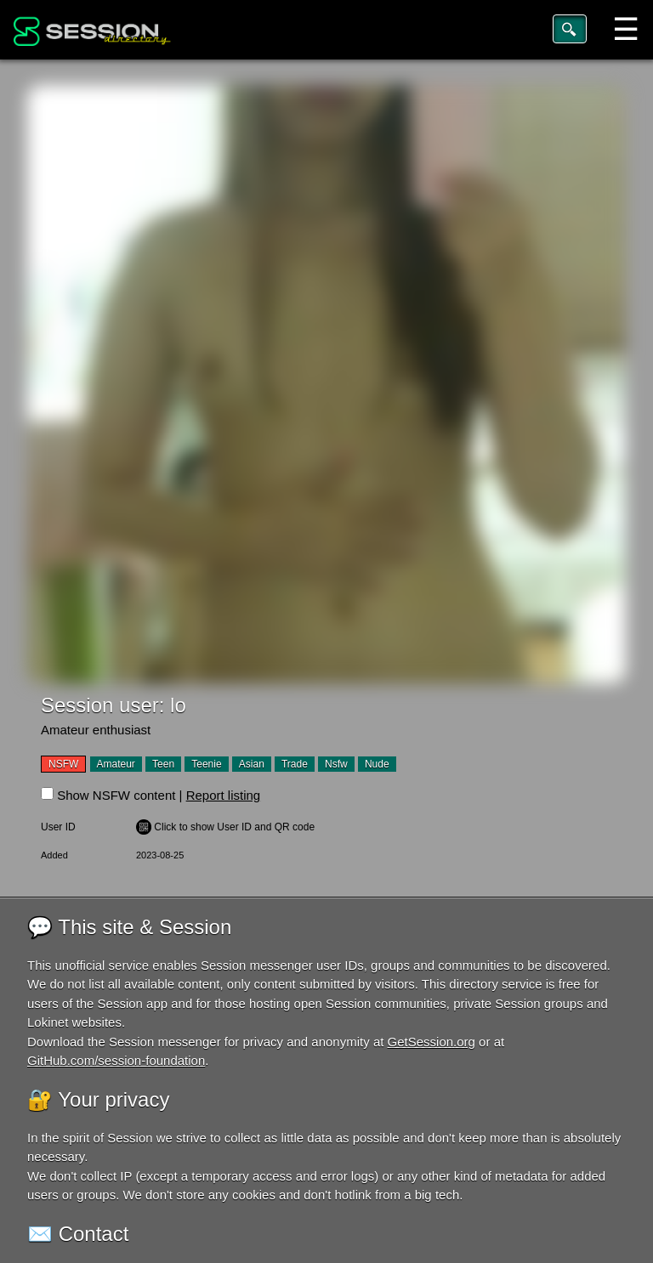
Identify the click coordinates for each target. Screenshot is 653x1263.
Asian (251, 764)
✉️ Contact (77, 1233)
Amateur (116, 764)
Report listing (223, 795)
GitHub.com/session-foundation (116, 1060)
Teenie (206, 764)
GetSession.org (431, 1041)
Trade (294, 764)
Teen (163, 764)
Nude (377, 764)
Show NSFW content (116, 795)
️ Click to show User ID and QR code (225, 827)
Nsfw (336, 764)
